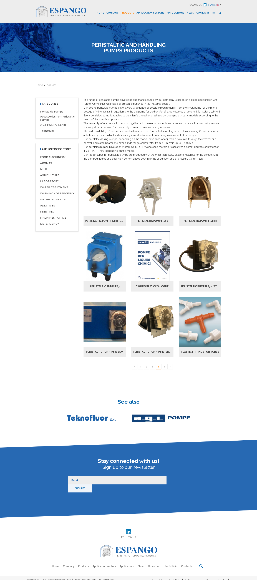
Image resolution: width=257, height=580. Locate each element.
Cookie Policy (175, 572)
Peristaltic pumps (51, 112)
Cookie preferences (193, 572)
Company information (216, 572)
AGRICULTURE (49, 175)
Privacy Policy (158, 572)
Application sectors (150, 12)
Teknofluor (47, 131)
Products (127, 12)
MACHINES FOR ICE (53, 218)
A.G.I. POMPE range (53, 125)
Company (112, 12)
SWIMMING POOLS (53, 199)
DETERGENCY (49, 224)
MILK (43, 169)
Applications (175, 12)
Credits (227, 576)
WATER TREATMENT (54, 187)
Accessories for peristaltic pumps (57, 118)
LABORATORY (49, 181)
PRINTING (47, 212)
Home (100, 12)
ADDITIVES (47, 206)
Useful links (171, 558)
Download (154, 558)
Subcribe (177, 480)
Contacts (203, 12)
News (190, 12)
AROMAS (46, 163)
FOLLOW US (195, 5)
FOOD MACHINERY (52, 157)
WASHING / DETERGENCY (57, 193)
